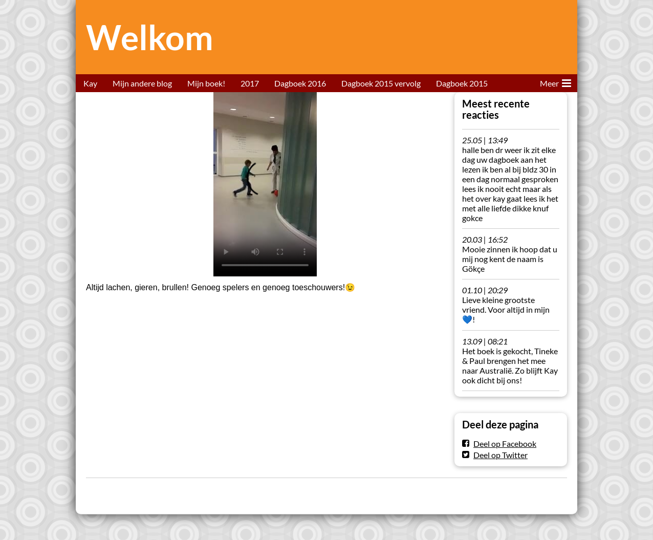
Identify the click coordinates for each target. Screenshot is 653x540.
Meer (555, 81)
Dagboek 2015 (462, 83)
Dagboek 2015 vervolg (381, 83)
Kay (90, 83)
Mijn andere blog (142, 83)
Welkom (149, 37)
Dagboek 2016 (300, 83)
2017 (250, 83)
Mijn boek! (206, 83)
